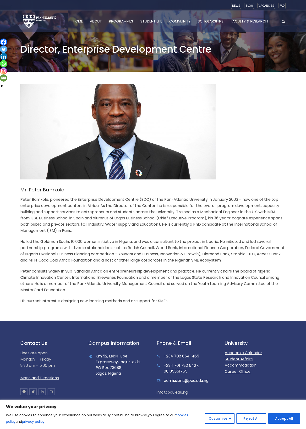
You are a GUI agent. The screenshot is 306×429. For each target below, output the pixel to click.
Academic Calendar (243, 353)
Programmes (121, 21)
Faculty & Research (249, 21)
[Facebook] (3, 42)
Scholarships (211, 21)
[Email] (3, 78)
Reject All (251, 418)
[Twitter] (3, 49)
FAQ (282, 5)
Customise (218, 418)
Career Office (238, 371)
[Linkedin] (3, 56)
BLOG (249, 5)
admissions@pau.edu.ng (186, 380)
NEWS (236, 5)
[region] (153, 414)
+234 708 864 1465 (181, 356)
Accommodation (241, 365)
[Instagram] (3, 70)
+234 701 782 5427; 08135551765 (181, 368)
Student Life (151, 21)
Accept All (284, 418)
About (96, 21)
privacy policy (33, 421)
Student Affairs (239, 359)
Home (78, 21)
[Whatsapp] (3, 63)
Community (180, 21)
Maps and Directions (39, 378)
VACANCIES (266, 5)
